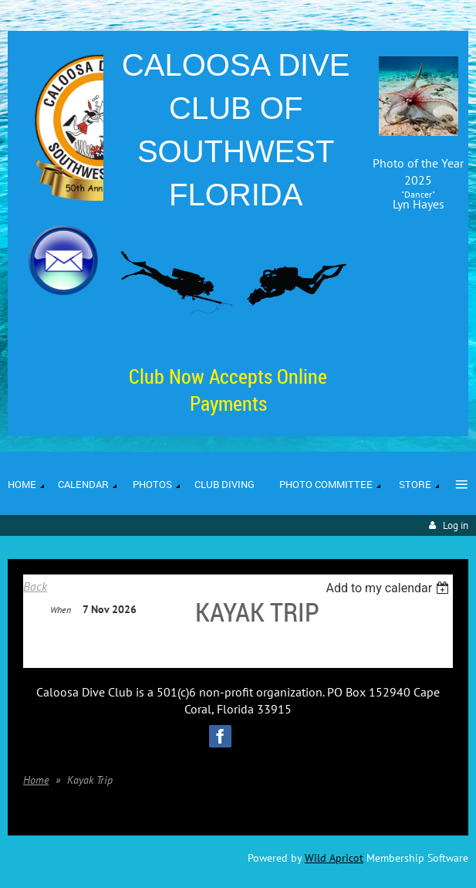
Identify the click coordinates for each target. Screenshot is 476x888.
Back (35, 586)
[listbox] (389, 588)
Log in (455, 525)
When (60, 609)
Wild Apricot (334, 858)
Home (36, 780)
